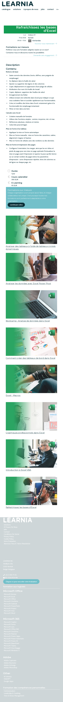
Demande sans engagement (45, 55)
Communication (9, 691)
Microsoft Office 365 (11, 629)
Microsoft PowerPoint (12, 606)
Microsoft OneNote (11, 601)
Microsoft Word (9, 613)
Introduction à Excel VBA (18, 479)
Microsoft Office (10, 599)
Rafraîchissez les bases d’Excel (21, 517)
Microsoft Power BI (11, 641)
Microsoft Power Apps (12, 636)
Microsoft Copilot (10, 622)
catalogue (6, 9)
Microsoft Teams (10, 646)
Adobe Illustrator (10, 663)
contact (50, 9)
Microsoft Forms (10, 624)
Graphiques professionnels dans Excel (25, 442)
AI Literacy (8, 677)
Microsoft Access (10, 594)
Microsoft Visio (9, 611)
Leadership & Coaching (12, 693)
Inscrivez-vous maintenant (46, 44)
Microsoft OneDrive (11, 632)
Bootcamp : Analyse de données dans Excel (28, 330)
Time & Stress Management (14, 696)
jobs (43, 9)
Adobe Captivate (10, 660)
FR (57, 9)
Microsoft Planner (10, 634)
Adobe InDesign (10, 665)
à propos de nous (31, 9)
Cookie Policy (9, 539)
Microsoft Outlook (10, 604)
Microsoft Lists (9, 627)
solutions (17, 9)
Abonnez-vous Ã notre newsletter (17, 544)
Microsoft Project (10, 608)
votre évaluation (10, 541)
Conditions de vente (11, 534)
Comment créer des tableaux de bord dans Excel (30, 368)
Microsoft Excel (9, 597)
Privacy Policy (9, 536)
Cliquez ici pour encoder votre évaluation (21, 582)
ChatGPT (7, 679)
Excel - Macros (12, 405)
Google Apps (8, 681)
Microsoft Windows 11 (11, 650)
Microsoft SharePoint (11, 643)
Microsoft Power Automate (14, 639)
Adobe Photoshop (10, 668)
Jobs (5, 529)
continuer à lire (16, 205)
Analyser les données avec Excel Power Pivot (28, 293)
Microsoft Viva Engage (12, 648)
